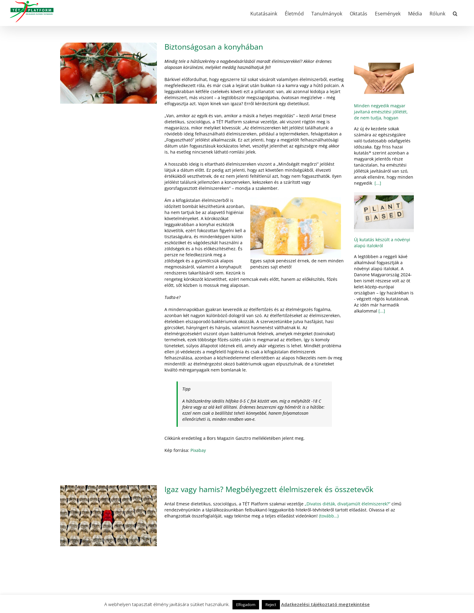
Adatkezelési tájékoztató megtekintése (325, 604)
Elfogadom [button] (245, 604)
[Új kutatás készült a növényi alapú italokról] (384, 212)
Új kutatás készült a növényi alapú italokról (382, 242)
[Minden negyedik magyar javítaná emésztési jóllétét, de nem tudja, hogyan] (384, 78)
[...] (377, 183)
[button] (455, 13)
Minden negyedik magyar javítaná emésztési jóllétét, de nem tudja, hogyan (381, 112)
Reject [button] (270, 604)
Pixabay (198, 450)
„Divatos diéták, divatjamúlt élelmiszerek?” (347, 504)
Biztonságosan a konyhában (213, 46)
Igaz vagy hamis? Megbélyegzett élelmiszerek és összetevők (268, 489)
